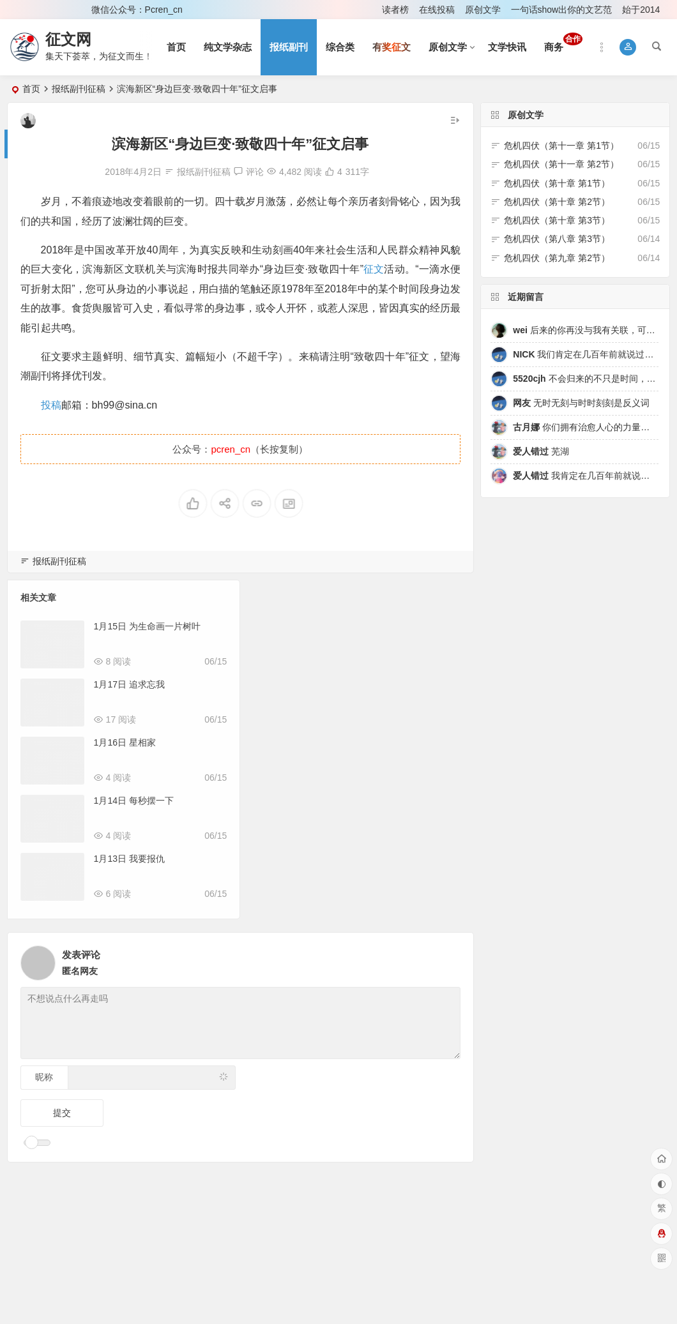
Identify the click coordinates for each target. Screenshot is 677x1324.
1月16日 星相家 (125, 742)
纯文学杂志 (228, 46)
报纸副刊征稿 (78, 89)
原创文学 (483, 9)
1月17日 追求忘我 (129, 684)
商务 (563, 42)
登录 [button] (25, 9)
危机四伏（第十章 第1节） (557, 183)
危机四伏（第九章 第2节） (557, 258)
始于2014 (641, 9)
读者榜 (395, 9)
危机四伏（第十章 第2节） (557, 202)
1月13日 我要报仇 (129, 859)
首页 (176, 46)
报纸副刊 (289, 46)
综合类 (340, 46)
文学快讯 (507, 46)
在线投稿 (437, 9)
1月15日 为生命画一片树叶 (147, 626)
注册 (64, 9)
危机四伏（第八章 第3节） (557, 239)
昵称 (44, 1077)
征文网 (68, 39)
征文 (373, 269)
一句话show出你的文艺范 (561, 9)
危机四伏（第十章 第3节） (557, 220)
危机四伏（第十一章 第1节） (561, 145)
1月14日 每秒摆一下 (134, 800)
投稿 (51, 405)
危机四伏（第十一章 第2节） (561, 164)
